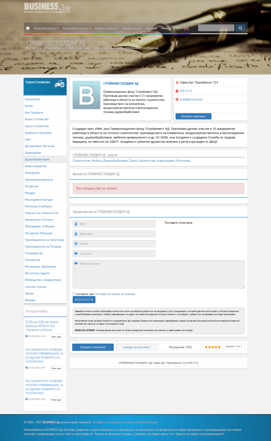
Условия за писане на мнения (115, 294)
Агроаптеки (32, 99)
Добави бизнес (132, 28)
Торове (29, 293)
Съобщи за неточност (137, 347)
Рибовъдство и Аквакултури (43, 280)
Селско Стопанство (38, 82)
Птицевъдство (34, 253)
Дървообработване (37, 159)
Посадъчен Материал (39, 233)
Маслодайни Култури (39, 200)
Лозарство (31, 186)
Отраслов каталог (46, 28)
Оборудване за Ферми (39, 226)
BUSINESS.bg (51, 422)
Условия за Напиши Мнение (139, 422)
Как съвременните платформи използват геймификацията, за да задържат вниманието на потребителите (44, 355)
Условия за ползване (106, 422)
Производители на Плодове (43, 246)
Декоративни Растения (39, 146)
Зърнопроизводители (39, 179)
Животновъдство (35, 166)
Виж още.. (57, 336)
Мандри (30, 193)
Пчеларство (32, 260)
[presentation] (195, 233)
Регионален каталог (77, 28)
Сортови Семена (35, 287)
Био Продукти (34, 112)
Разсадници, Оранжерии (40, 266)
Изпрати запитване (193, 116)
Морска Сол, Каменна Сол (42, 213)
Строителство (81, 160)
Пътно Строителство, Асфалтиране (151, 160)
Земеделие (32, 173)
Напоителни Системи (39, 220)
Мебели (97, 160)
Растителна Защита (37, 273)
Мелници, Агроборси (38, 206)
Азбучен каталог (106, 28)
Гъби (28, 139)
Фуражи (30, 300)
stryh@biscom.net (191, 99)
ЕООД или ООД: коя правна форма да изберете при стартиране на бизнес (42, 325)
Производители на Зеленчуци (44, 240)
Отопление (182, 160)
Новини (166, 28)
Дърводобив (33, 153)
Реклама (151, 28)
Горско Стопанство (37, 126)
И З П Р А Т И (84, 300)
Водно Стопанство (37, 119)
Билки (29, 106)
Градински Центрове (38, 133)
